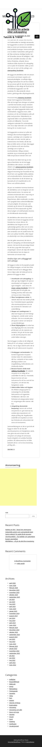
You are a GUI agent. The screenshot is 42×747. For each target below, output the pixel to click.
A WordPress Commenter (22, 561)
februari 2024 (13, 628)
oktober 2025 (13, 595)
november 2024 (14, 613)
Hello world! (21, 563)
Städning (12, 721)
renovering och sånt (15, 710)
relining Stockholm (18, 371)
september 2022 (14, 653)
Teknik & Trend (12, 37)
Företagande (13, 691)
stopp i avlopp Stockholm (19, 288)
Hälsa (11, 696)
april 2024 (12, 623)
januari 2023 (13, 649)
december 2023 (14, 630)
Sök (6, 513)
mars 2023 (12, 644)
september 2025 (14, 597)
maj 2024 (12, 621)
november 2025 (14, 592)
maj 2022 (12, 660)
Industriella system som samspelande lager (19, 532)
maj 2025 (12, 604)
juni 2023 (12, 639)
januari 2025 (13, 611)
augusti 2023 (13, 637)
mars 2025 (12, 609)
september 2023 (14, 635)
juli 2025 (12, 599)
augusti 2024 (13, 616)
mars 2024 (12, 625)
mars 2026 (12, 585)
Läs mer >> (11, 449)
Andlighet (12, 679)
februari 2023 (13, 646)
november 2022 (14, 651)
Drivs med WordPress (14, 742)
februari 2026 (13, 588)
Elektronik (12, 684)
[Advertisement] (18, 487)
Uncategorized (14, 726)
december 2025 (14, 590)
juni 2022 (12, 658)
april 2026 (12, 583)
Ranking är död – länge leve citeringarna (18, 530)
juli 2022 (12, 656)
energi (11, 686)
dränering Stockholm (24, 98)
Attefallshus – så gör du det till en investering (19, 541)
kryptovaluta (13, 705)
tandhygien (12, 724)
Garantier (12, 693)
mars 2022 (12, 665)
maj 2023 (12, 642)
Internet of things (14, 703)
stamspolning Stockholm (15, 70)
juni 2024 (12, 618)
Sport (11, 719)
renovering (12, 707)
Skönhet (11, 714)
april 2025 (12, 606)
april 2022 (12, 663)
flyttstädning (13, 689)
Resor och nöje (14, 712)
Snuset (11, 717)
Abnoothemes (30, 742)
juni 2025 (12, 602)
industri (11, 700)
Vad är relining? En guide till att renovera (18, 534)
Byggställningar (14, 682)
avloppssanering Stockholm (24, 167)
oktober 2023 (13, 632)
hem (10, 698)
